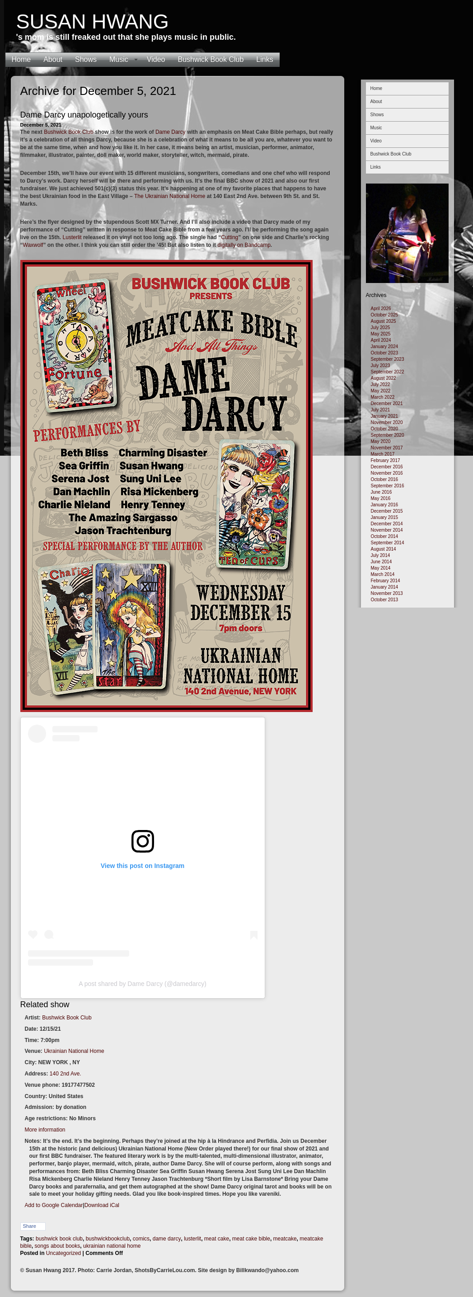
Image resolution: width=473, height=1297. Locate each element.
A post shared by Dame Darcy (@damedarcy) (142, 983)
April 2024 (381, 340)
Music (118, 59)
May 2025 (381, 333)
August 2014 (383, 549)
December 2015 (387, 511)
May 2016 (381, 498)
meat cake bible (251, 1239)
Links (264, 59)
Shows (86, 59)
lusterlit (192, 1239)
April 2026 (381, 308)
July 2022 (380, 384)
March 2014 (383, 574)
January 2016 (384, 504)
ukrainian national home (111, 1246)
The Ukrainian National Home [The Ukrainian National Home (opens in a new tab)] (169, 196)
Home (21, 59)
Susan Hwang (92, 21)
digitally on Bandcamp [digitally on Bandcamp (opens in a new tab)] (243, 245)
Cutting (229, 237)
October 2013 (384, 599)
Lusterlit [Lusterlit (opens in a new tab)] (72, 237)
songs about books (57, 1246)
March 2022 (383, 397)
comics (141, 1239)
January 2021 (384, 416)
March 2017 (383, 454)
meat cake (216, 1239)
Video (156, 59)
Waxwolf (33, 245)
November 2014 (387, 530)
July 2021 (380, 409)
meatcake (285, 1239)
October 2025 (384, 314)
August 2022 (383, 378)
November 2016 (387, 473)
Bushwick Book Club (211, 59)
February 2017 (385, 460)
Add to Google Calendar (54, 1205)
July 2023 (380, 365)
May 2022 (381, 390)
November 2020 (387, 422)
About (52, 59)
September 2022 (387, 371)
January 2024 (384, 346)
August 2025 (383, 321)
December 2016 (387, 466)
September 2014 (387, 542)
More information (45, 1130)
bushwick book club (59, 1239)
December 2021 (387, 403)
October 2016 (384, 479)
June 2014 (381, 561)
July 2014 (380, 555)
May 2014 (381, 568)
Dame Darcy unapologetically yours (84, 114)
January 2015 (384, 517)
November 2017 (387, 447)
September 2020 (387, 435)
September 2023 (387, 359)
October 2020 (384, 428)
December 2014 (387, 523)
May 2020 (381, 441)
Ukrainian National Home (74, 1051)
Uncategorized (63, 1253)
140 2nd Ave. (65, 1074)
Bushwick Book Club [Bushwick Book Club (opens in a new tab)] (68, 132)
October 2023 (384, 352)
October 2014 (384, 536)
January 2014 (384, 587)
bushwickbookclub (108, 1239)
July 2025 (380, 327)
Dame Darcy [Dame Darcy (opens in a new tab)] (170, 132)
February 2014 (385, 580)
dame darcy (167, 1239)
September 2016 (387, 485)
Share (29, 1226)
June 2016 (381, 492)
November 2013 (387, 593)
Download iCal (101, 1205)
